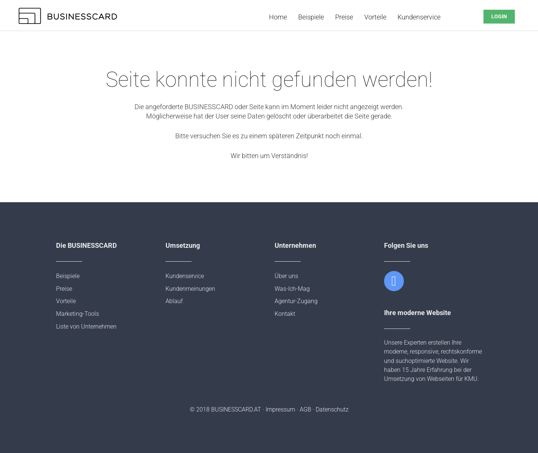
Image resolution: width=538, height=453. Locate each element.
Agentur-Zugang (296, 301)
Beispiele (311, 17)
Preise (344, 17)
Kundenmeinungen (190, 288)
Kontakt (285, 313)
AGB (305, 409)
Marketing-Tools (77, 313)
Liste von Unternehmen (86, 326)
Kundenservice (419, 17)
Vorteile (375, 17)
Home (278, 17)
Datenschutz (332, 409)
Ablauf (174, 301)
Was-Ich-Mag (292, 288)
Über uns (286, 276)
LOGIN (499, 16)
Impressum (280, 409)
